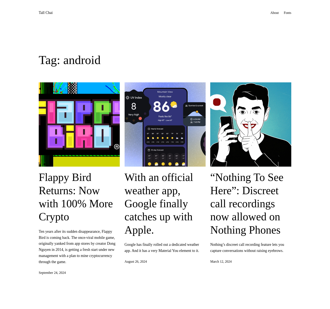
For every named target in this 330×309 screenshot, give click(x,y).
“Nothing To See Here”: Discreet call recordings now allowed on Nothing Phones (246, 203)
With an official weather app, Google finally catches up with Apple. (159, 203)
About (274, 13)
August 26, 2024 (136, 261)
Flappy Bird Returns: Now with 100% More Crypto (76, 197)
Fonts (287, 13)
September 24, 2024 (52, 272)
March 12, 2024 (221, 261)
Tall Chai (46, 13)
